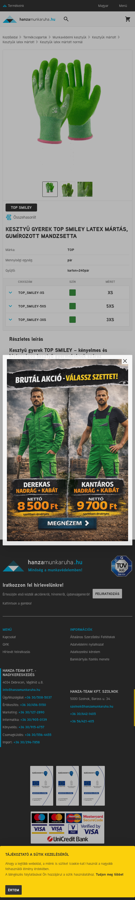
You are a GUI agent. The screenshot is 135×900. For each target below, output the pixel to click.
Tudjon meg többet (109, 874)
